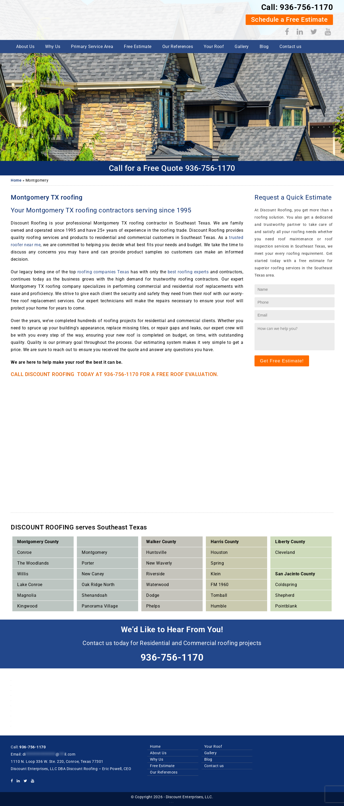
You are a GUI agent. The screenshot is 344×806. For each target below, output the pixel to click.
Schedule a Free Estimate (288, 19)
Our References (177, 46)
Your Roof (214, 46)
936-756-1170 (305, 7)
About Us (25, 46)
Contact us (290, 46)
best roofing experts (188, 271)
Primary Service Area (92, 46)
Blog (264, 46)
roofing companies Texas (103, 271)
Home (16, 180)
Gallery (242, 46)
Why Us (52, 46)
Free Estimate (138, 46)
